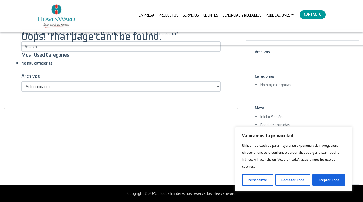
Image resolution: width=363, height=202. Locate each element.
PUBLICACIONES (278, 15)
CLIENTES (210, 15)
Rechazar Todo (292, 180)
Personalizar (257, 180)
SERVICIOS (191, 15)
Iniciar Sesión (271, 116)
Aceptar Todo (328, 180)
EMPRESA (146, 15)
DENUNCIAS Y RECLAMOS (242, 15)
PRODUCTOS (168, 15)
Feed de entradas (275, 124)
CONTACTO (313, 14)
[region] (293, 159)
